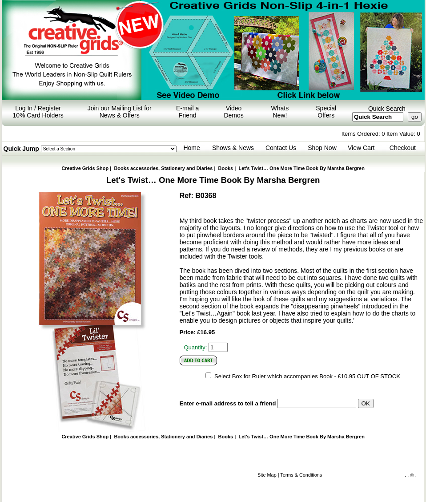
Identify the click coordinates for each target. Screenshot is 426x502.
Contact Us (280, 147)
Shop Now (322, 147)
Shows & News (233, 147)
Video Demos (233, 112)
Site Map (267, 475)
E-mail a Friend (187, 112)
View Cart (361, 147)
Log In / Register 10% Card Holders (37, 112)
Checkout (403, 147)
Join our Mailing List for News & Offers (120, 112)
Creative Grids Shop (85, 168)
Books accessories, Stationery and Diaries (163, 168)
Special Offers (326, 112)
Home (191, 147)
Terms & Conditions (301, 475)
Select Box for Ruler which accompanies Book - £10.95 (284, 376)
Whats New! (280, 112)
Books (225, 168)
